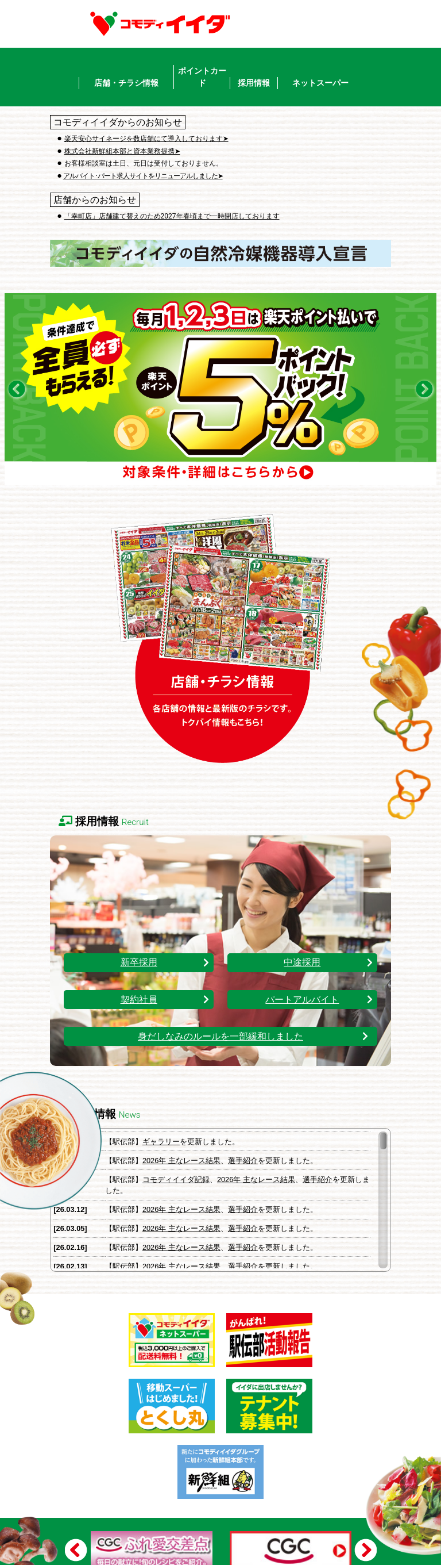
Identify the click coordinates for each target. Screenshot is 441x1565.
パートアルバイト (302, 999)
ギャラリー (161, 1141)
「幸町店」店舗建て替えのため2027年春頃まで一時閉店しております (172, 216)
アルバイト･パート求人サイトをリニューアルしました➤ (143, 176)
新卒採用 (139, 962)
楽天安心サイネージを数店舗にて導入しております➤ (146, 139)
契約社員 (139, 999)
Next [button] (363, 1549)
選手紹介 (243, 1160)
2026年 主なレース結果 (181, 1160)
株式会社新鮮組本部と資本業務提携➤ (122, 151)
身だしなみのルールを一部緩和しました (220, 1036)
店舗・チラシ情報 (126, 82)
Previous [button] (78, 1549)
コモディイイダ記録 (176, 1179)
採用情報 (254, 82)
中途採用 (302, 962)
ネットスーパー (320, 82)
